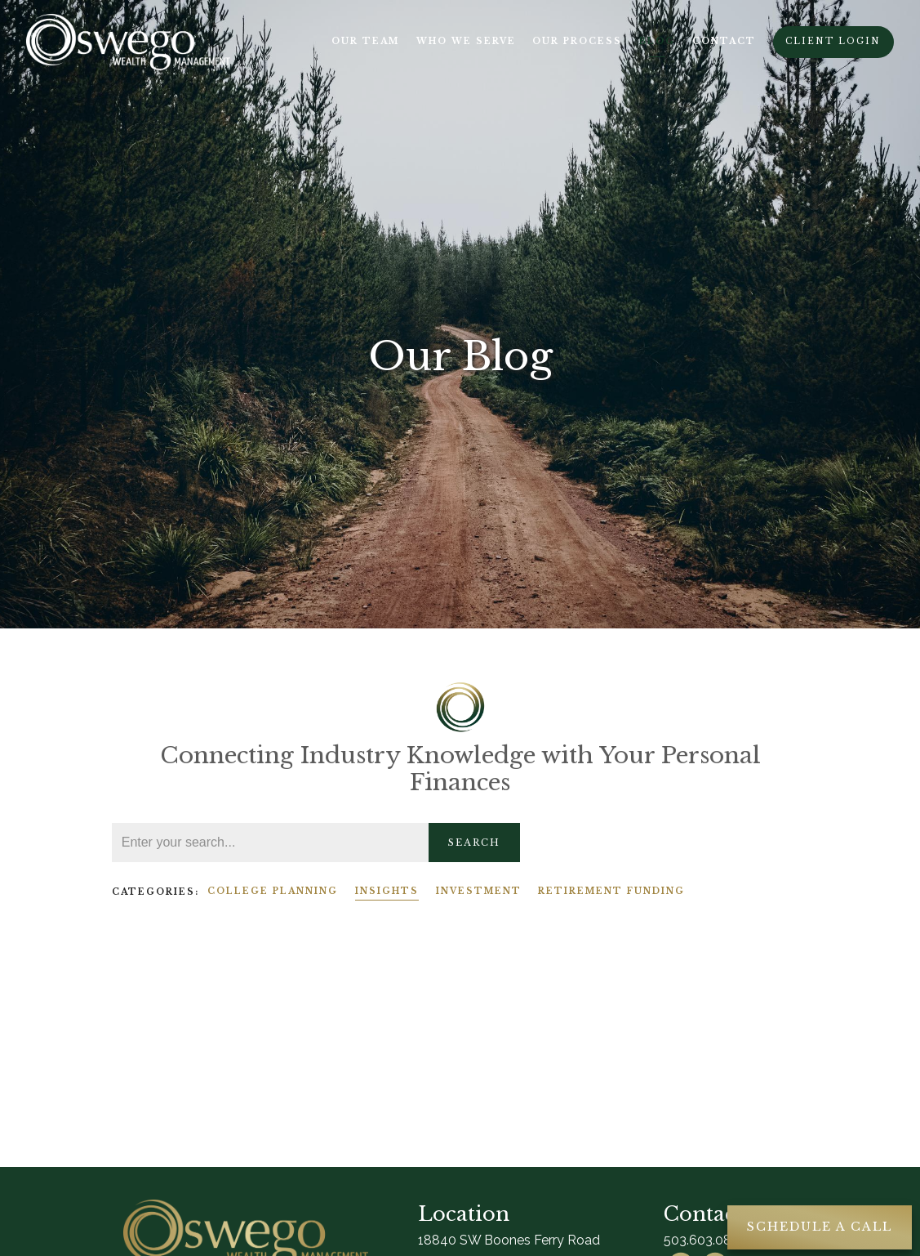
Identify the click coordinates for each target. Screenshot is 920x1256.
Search (474, 842)
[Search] (270, 842)
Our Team (365, 41)
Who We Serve (466, 41)
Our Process (577, 41)
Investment (479, 891)
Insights (387, 891)
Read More (145, 1052)
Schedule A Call (819, 1226)
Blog (657, 41)
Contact (724, 41)
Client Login (833, 41)
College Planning (272, 891)
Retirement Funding (611, 891)
